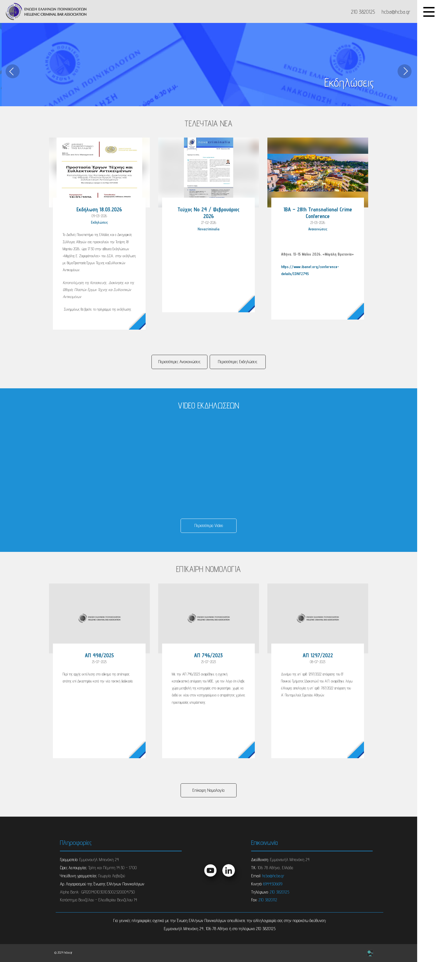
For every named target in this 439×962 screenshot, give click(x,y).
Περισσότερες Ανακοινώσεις (179, 361)
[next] (404, 71)
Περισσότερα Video (208, 525)
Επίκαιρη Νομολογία (208, 790)
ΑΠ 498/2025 (99, 655)
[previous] (13, 71)
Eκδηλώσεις (99, 222)
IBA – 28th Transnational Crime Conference (318, 212)
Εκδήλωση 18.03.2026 (99, 209)
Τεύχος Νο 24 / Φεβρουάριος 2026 (208, 212)
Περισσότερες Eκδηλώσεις (237, 361)
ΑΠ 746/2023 (208, 655)
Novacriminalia (209, 229)
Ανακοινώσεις (317, 229)
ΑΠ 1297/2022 (318, 655)
